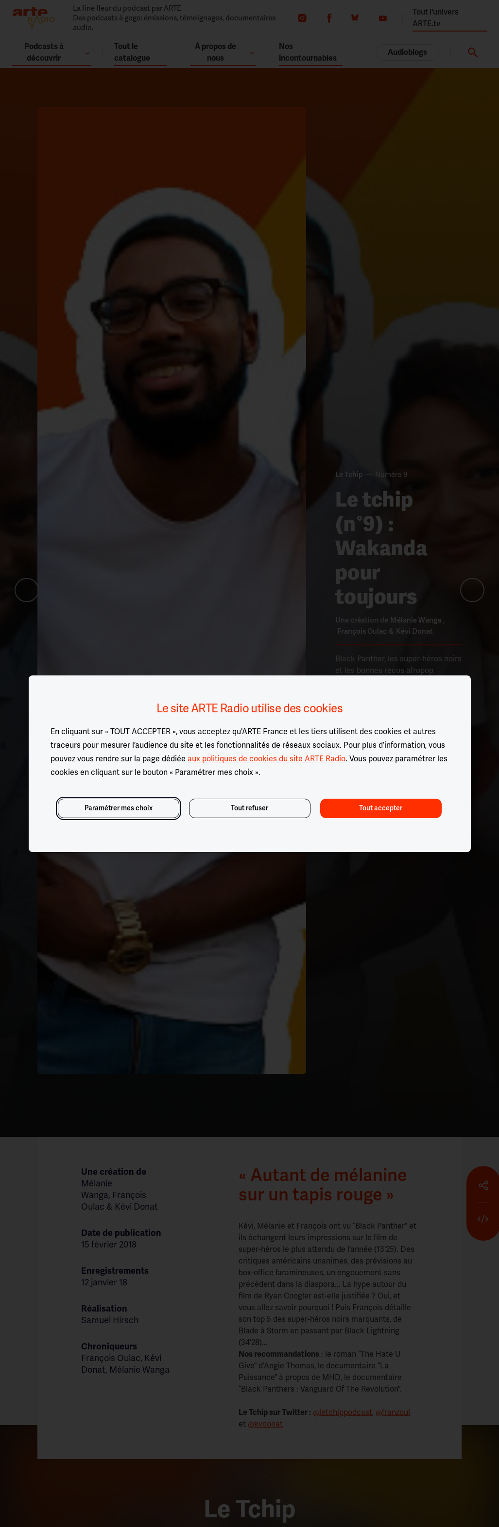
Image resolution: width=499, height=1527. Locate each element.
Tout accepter (380, 808)
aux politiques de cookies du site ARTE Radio (266, 759)
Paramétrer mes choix (119, 808)
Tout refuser (249, 808)
